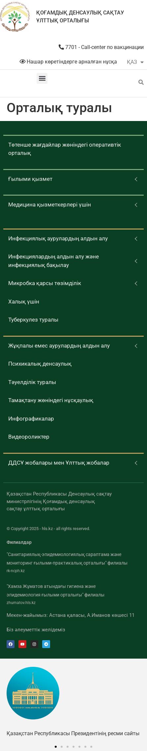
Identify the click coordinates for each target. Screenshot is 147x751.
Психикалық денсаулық (40, 363)
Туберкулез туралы (33, 319)
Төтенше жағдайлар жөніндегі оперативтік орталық (64, 149)
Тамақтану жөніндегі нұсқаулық (50, 400)
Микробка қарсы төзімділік (44, 283)
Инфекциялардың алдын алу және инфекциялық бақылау (53, 260)
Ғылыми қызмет (30, 179)
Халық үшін (23, 301)
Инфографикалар (31, 418)
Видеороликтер (28, 436)
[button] (42, 78)
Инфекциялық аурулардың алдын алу (58, 238)
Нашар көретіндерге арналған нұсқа (68, 62)
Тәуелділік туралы (32, 382)
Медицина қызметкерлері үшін (49, 204)
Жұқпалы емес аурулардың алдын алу (59, 345)
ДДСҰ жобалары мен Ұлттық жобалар (58, 462)
